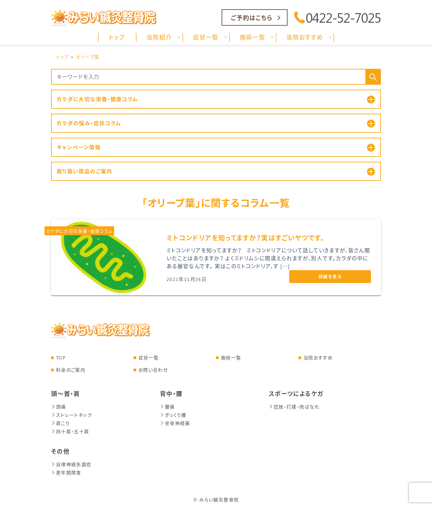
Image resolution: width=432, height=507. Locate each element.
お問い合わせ (153, 370)
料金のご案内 (70, 370)
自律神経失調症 (71, 463)
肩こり (60, 422)
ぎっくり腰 (173, 414)
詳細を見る (330, 276)
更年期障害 (66, 471)
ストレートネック (71, 414)
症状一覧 (149, 358)
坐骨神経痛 (175, 422)
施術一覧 (231, 358)
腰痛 (167, 407)
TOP (61, 358)
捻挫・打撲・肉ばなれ (294, 407)
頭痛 (58, 407)
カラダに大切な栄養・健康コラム (79, 231)
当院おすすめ (318, 358)
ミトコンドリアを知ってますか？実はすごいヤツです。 (245, 238)
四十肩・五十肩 (70, 430)
